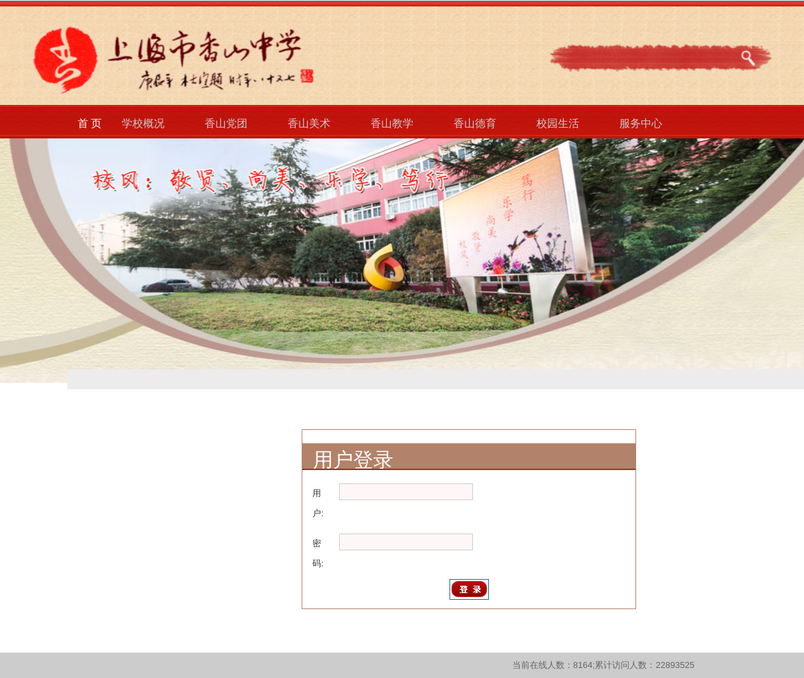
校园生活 (557, 123)
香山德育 (475, 123)
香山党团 (226, 123)
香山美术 (309, 123)
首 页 (90, 123)
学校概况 (143, 123)
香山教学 (392, 123)
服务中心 (640, 123)
